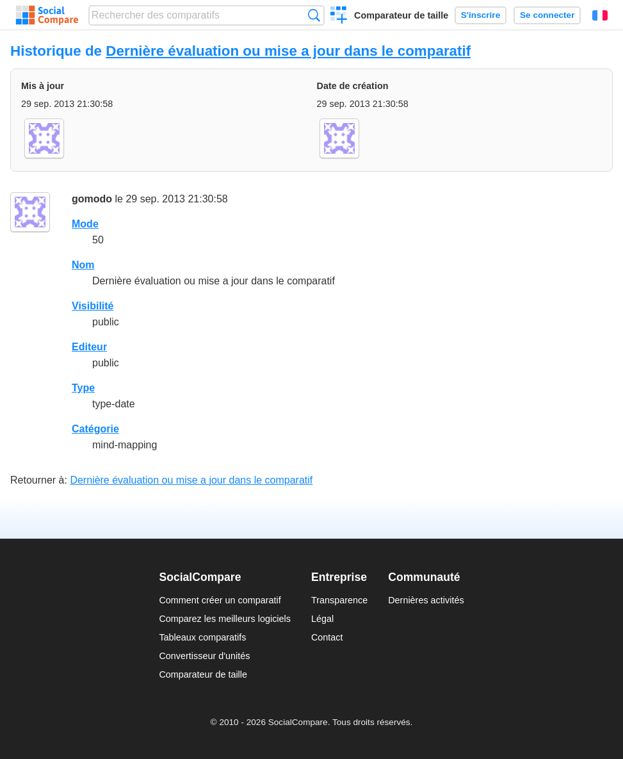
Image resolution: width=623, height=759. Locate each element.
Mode (85, 223)
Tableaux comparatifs (202, 637)
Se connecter (547, 15)
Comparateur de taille (401, 15)
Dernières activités (426, 600)
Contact (327, 637)
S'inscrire (480, 15)
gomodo (92, 198)
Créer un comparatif (339, 17)
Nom (83, 264)
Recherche (314, 15)
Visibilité (93, 305)
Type (83, 387)
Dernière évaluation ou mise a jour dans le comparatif (288, 51)
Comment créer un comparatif (219, 600)
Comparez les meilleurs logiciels (225, 619)
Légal (322, 619)
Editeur (89, 346)
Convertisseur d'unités (204, 656)
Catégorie (95, 428)
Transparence (339, 600)
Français (600, 15)
